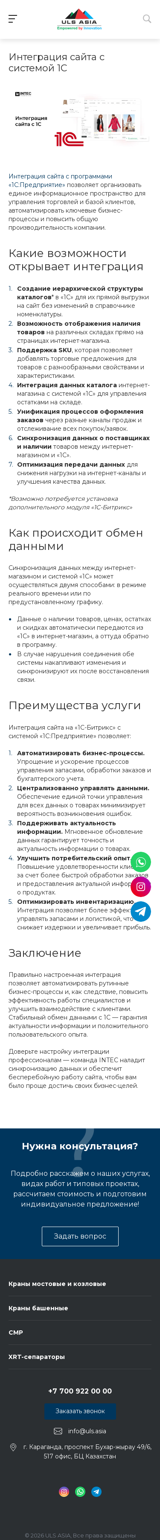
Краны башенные (38, 1308)
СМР (16, 1332)
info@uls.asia (87, 1431)
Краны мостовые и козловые (57, 1284)
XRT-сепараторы (37, 1357)
